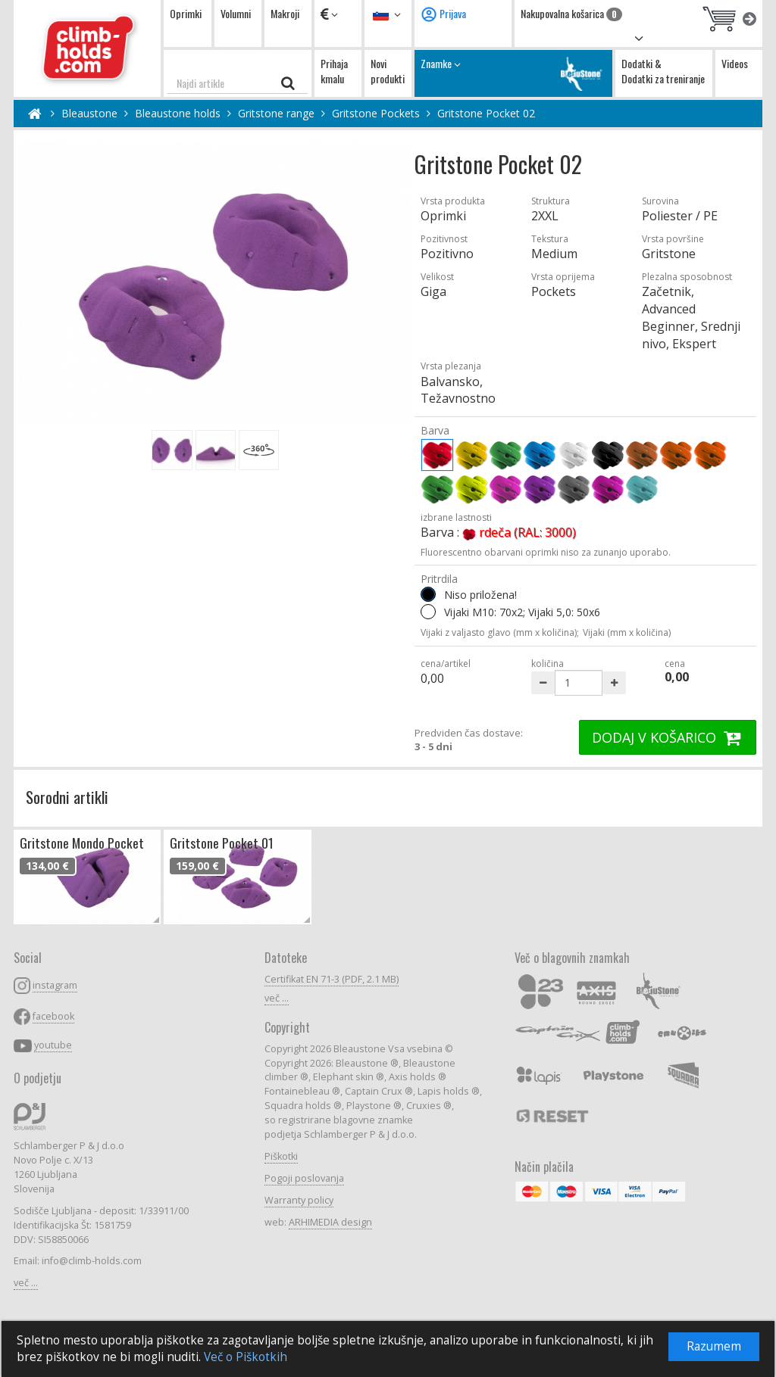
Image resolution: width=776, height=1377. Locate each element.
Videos (734, 63)
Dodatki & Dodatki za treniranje (663, 70)
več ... (26, 1282)
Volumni (236, 13)
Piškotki (281, 1156)
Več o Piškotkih (245, 1357)
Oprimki (186, 13)
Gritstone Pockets (376, 113)
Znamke (513, 73)
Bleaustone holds (178, 113)
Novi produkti (388, 70)
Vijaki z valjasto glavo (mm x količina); (500, 632)
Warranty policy (298, 1200)
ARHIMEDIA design (330, 1222)
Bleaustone (89, 113)
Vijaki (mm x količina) (627, 632)
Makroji (285, 13)
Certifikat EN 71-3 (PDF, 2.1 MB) (331, 979)
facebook (53, 1016)
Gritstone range (276, 113)
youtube (53, 1045)
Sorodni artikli (67, 796)
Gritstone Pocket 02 (486, 113)
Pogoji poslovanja (304, 1178)
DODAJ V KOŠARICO (667, 737)
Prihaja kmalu (334, 70)
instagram (55, 985)
